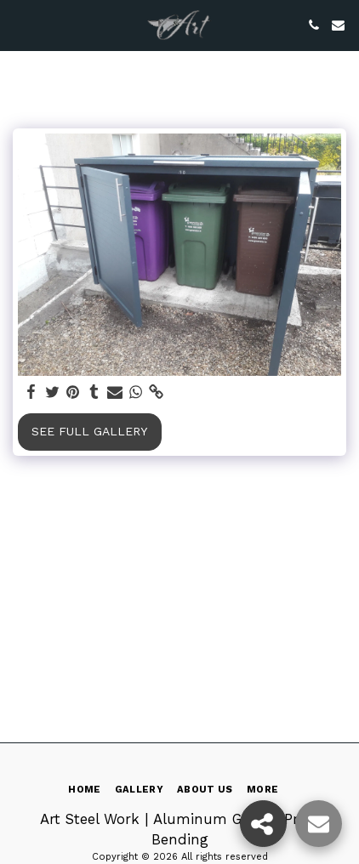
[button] (18, 25)
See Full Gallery (89, 431)
